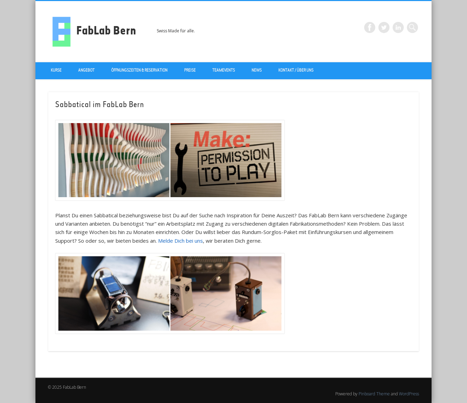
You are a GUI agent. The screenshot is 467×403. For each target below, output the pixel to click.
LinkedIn (398, 27)
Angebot (86, 70)
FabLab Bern (106, 31)
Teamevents (223, 70)
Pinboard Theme (374, 394)
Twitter (384, 27)
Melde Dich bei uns (180, 240)
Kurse (56, 70)
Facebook (369, 27)
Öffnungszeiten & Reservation (139, 70)
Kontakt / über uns (295, 70)
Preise (190, 70)
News (257, 70)
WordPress (409, 394)
